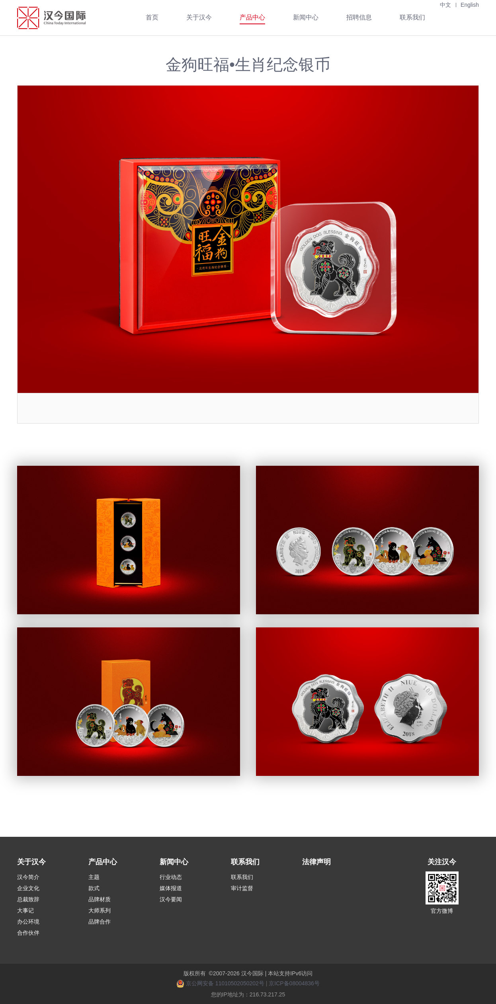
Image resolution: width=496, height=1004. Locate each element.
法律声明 (316, 862)
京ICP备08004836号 (294, 983)
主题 (94, 877)
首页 (152, 17)
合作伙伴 (28, 933)
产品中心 (252, 17)
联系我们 (412, 17)
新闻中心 (305, 17)
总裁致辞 (28, 899)
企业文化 (28, 888)
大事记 (25, 910)
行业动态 (171, 877)
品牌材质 (99, 899)
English (470, 5)
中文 (445, 5)
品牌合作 (99, 921)
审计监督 (242, 888)
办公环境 (28, 921)
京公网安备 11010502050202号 (225, 983)
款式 (94, 888)
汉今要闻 (171, 899)
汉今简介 (28, 877)
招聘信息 (359, 17)
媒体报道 (171, 888)
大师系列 (99, 910)
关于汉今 (199, 17)
